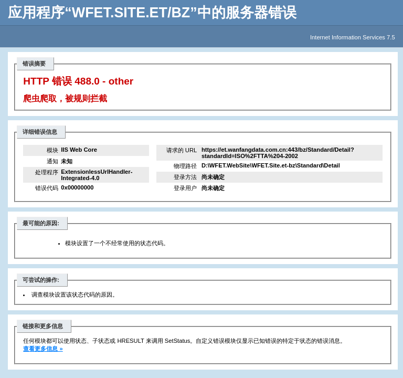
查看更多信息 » (42, 348)
